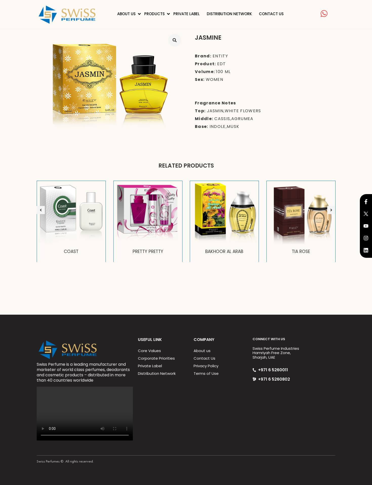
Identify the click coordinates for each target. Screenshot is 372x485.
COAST (71, 251)
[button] (41, 210)
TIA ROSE (301, 251)
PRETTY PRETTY (147, 251)
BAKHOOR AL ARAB (224, 251)
